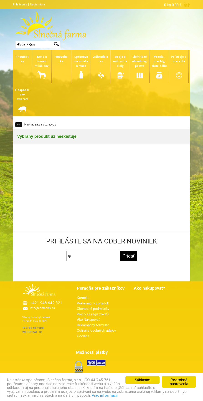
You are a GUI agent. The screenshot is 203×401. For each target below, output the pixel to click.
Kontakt (83, 298)
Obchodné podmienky (93, 309)
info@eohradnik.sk (42, 308)
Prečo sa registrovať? (93, 314)
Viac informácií (105, 395)
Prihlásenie (20, 4)
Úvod (52, 124)
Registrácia (37, 4)
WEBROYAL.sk (32, 332)
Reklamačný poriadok (93, 303)
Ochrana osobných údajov (96, 330)
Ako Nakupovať (88, 320)
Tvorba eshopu (33, 327)
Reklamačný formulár (93, 325)
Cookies (83, 336)
